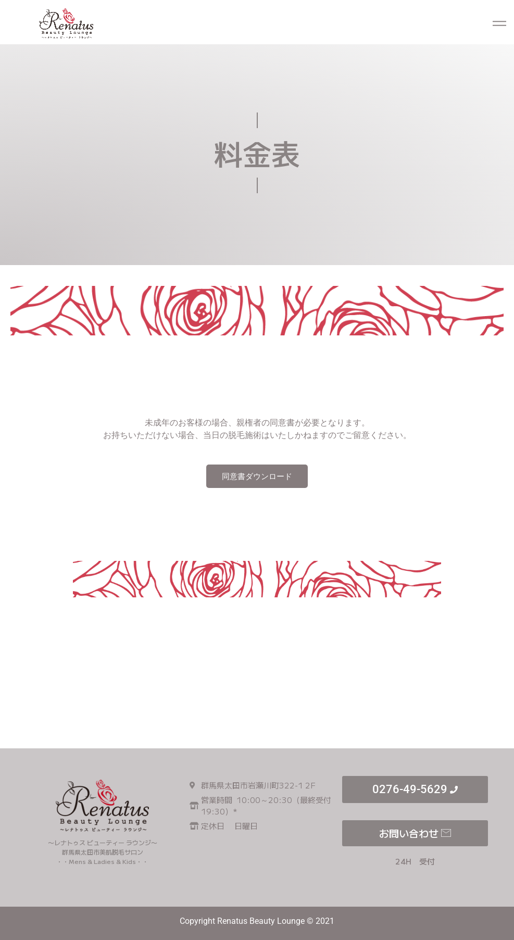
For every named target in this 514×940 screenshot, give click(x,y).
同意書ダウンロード (257, 476)
